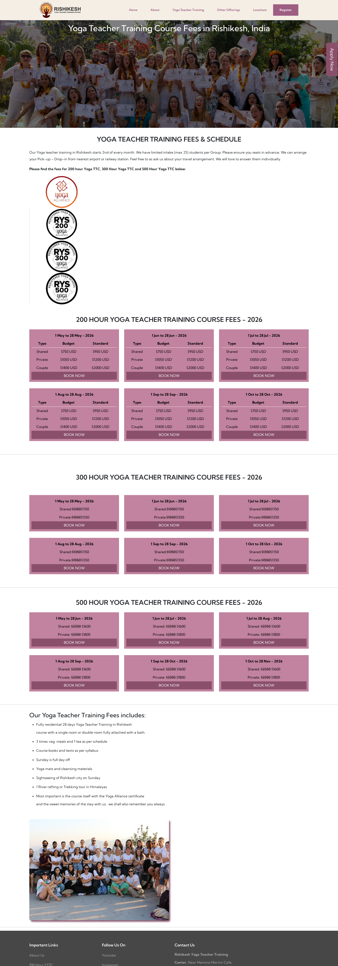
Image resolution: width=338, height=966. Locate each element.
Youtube (109, 955)
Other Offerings (228, 10)
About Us (36, 955)
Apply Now (332, 59)
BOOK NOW (74, 375)
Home (133, 10)
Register (286, 10)
